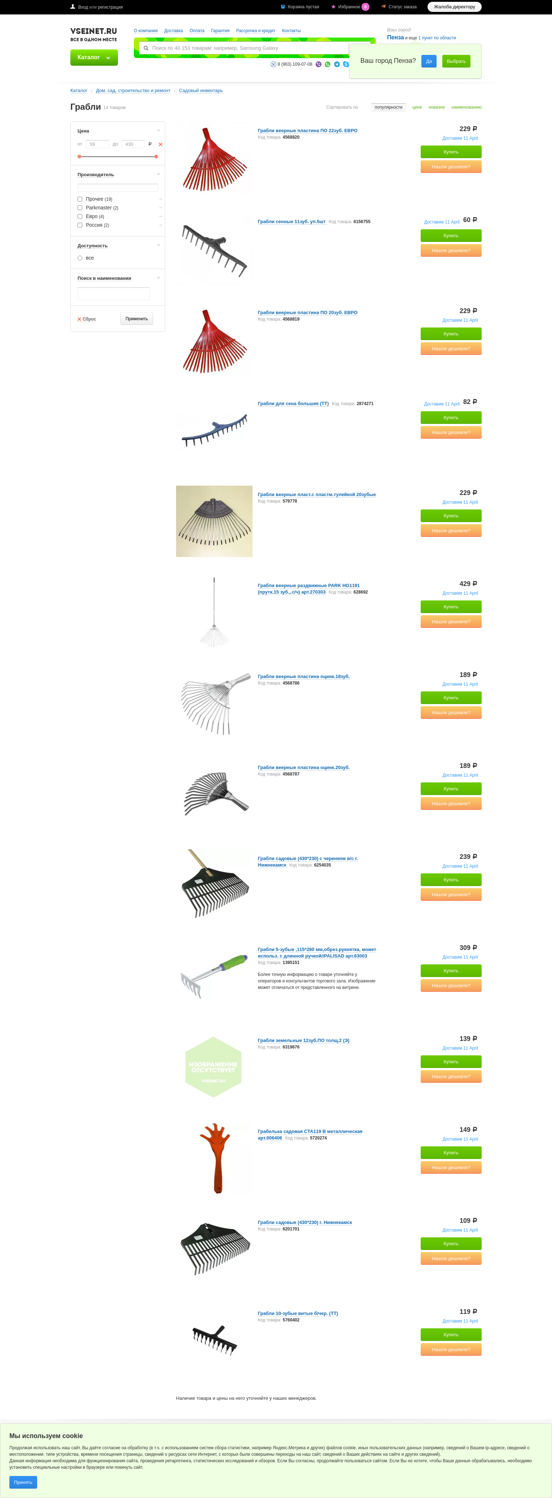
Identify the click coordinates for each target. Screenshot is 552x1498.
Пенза (395, 37)
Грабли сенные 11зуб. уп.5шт (292, 221)
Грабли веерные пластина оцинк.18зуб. (304, 676)
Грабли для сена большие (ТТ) (294, 403)
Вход (83, 7)
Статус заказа (403, 6)
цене (417, 107)
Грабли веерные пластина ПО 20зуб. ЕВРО (308, 312)
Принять (23, 1482)
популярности (388, 107)
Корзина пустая (304, 6)
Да (429, 61)
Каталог (89, 57)
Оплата (196, 30)
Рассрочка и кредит (256, 30)
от (80, 144)
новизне (437, 107)
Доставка (174, 30)
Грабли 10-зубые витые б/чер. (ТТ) (298, 1313)
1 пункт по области (437, 38)
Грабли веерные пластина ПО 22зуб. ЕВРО (308, 130)
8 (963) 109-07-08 (295, 64)
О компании (146, 30)
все (86, 258)
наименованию (467, 107)
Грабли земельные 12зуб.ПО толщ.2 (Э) (304, 1040)
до (115, 144)
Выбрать (456, 61)
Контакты (291, 30)
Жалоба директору (454, 6)
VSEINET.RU (93, 35)
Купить (451, 152)
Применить (137, 318)
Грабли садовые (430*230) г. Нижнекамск (305, 1222)
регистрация (110, 7)
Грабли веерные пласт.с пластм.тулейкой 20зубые (317, 494)
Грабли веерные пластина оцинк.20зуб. (304, 767)
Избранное (354, 6)
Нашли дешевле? (451, 166)
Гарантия (220, 30)
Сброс (89, 319)
